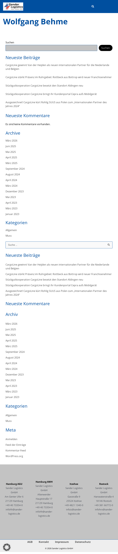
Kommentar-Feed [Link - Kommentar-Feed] (16, 452)
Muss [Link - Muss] (9, 237)
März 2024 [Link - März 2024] (11, 187)
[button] (93, 7)
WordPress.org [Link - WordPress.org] (14, 458)
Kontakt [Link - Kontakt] (44, 544)
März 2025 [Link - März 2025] (11, 165)
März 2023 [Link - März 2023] (11, 210)
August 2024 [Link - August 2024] (13, 176)
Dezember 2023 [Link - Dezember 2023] (15, 193)
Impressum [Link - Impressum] (62, 544)
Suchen (10, 44)
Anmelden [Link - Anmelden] (11, 441)
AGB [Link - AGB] (30, 544)
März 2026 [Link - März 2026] (11, 142)
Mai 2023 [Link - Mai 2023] (11, 199)
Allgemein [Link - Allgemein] (11, 232)
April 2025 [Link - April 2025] (11, 159)
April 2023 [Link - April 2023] (11, 204)
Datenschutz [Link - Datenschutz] (83, 544)
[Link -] (15, 7)
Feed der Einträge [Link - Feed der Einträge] (16, 446)
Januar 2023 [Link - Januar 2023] (12, 216)
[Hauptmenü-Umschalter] (84, 7)
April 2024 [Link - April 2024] (11, 182)
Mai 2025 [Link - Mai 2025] (11, 153)
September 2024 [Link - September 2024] (15, 170)
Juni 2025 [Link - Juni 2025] (11, 148)
